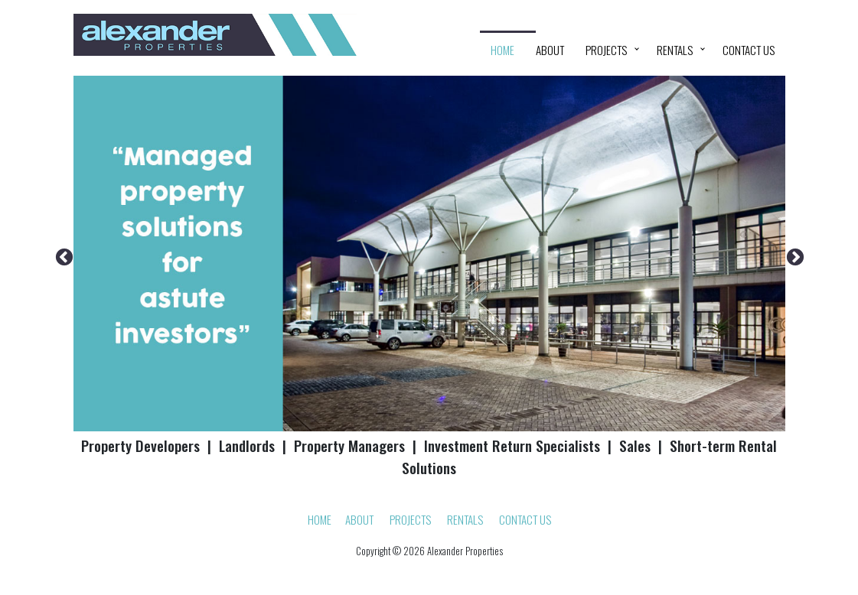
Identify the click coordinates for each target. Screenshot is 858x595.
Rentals (675, 49)
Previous (62, 255)
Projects (606, 49)
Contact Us (749, 49)
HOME (502, 49)
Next (793, 255)
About (550, 49)
